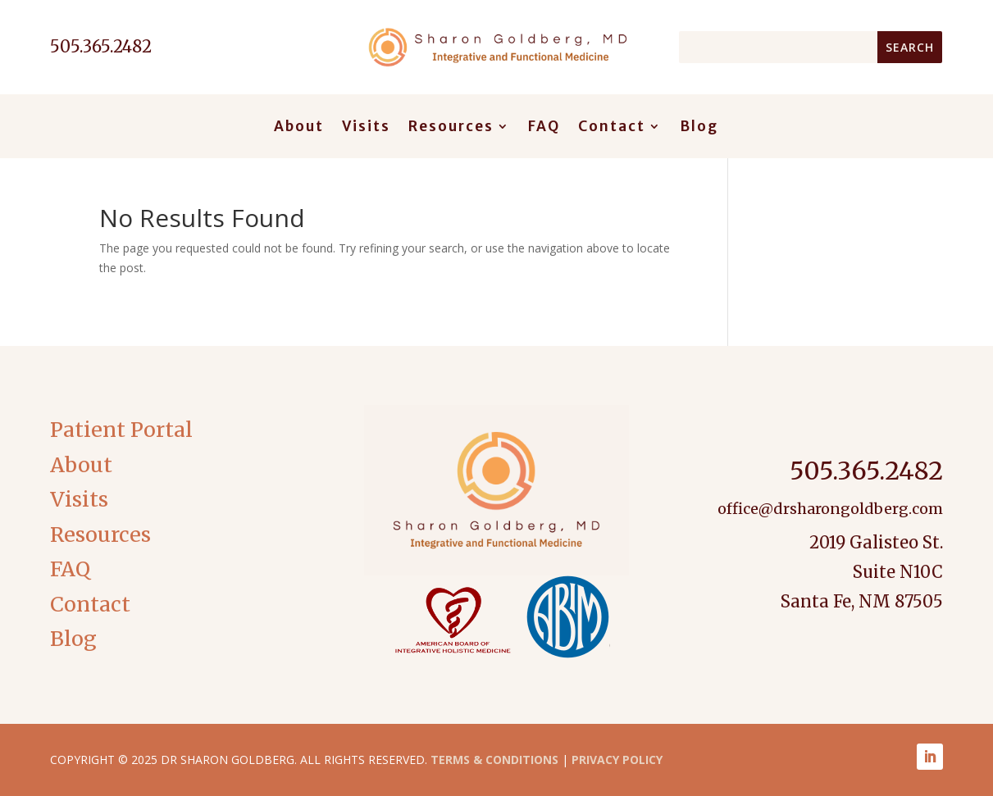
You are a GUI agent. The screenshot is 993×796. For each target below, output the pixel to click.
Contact (611, 128)
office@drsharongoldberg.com (830, 508)
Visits (366, 128)
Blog (699, 128)
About (299, 128)
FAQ (544, 128)
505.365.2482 (866, 470)
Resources (451, 128)
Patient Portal (121, 429)
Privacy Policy (617, 759)
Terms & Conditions (494, 759)
